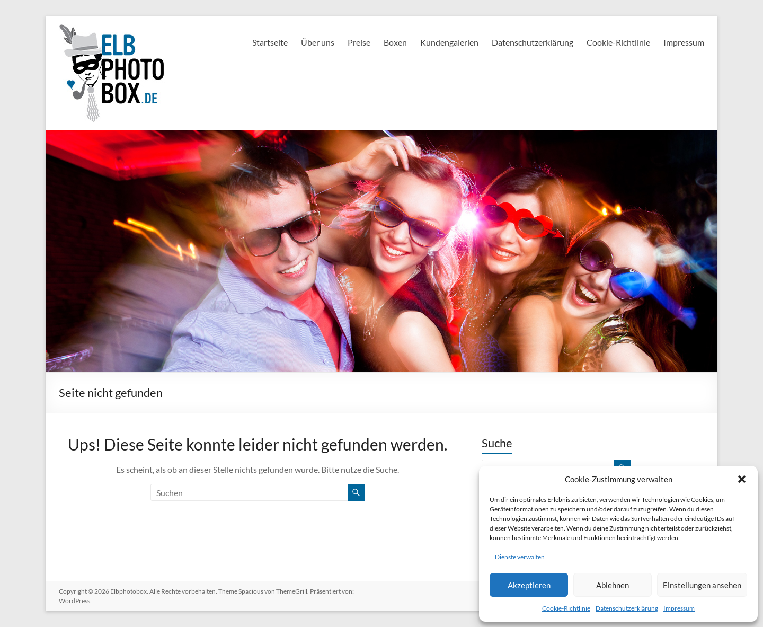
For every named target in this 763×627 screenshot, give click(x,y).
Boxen (395, 42)
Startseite (270, 42)
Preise (359, 42)
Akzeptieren (529, 585)
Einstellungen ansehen (702, 585)
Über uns (317, 42)
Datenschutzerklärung (627, 608)
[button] (742, 479)
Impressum (679, 608)
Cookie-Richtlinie (566, 608)
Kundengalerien (449, 42)
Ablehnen (612, 585)
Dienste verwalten (520, 557)
